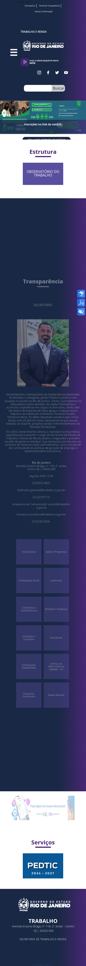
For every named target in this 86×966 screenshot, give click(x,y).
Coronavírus (30, 5)
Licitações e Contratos (30, 620)
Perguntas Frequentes (30, 671)
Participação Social (30, 570)
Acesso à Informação (44, 11)
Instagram (39, 72)
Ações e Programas (54, 545)
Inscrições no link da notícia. (43, 124)
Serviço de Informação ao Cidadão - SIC (55, 646)
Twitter (57, 72)
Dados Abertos (54, 671)
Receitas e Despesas (55, 595)
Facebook (48, 72)
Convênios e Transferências (30, 595)
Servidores (54, 620)
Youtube (66, 72)
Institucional (30, 545)
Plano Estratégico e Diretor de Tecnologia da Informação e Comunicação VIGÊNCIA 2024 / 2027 (52, 854)
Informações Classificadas (30, 645)
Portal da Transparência (49, 5)
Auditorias (55, 570)
